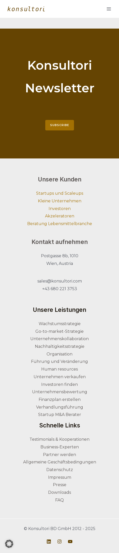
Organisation (59, 354)
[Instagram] (59, 541)
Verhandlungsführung (59, 407)
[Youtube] (70, 541)
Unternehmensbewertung (59, 391)
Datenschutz (59, 469)
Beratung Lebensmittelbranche (59, 223)
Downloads (59, 492)
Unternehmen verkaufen (60, 376)
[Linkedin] (49, 541)
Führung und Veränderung (59, 361)
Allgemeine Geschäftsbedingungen (59, 462)
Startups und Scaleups (59, 193)
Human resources (59, 369)
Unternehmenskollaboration (59, 338)
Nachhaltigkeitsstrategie (59, 346)
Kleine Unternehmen (59, 201)
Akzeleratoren (59, 216)
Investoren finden (59, 384)
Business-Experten (59, 447)
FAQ (59, 500)
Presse (59, 484)
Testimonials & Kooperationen (59, 439)
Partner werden (59, 454)
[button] (9, 544)
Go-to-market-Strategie (59, 331)
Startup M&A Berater (59, 414)
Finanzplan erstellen (60, 399)
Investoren (60, 208)
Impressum (59, 477)
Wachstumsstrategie (60, 323)
